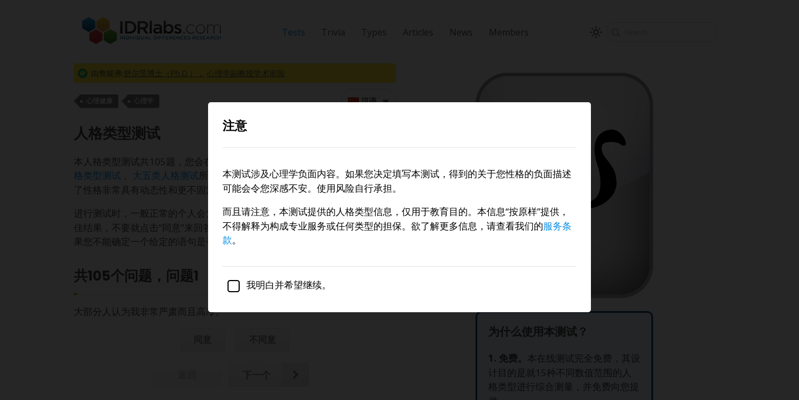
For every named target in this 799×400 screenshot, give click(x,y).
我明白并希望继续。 (276, 284)
